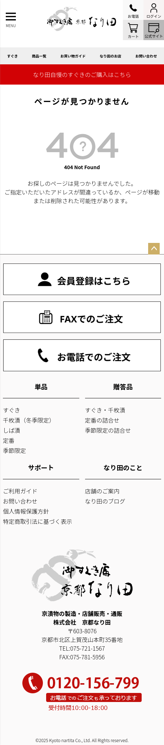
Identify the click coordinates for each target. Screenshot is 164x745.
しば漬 (11, 430)
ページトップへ (154, 248)
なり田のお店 (110, 56)
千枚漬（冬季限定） (29, 420)
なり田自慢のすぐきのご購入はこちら (82, 74)
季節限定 (14, 450)
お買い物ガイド (73, 56)
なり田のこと (122, 467)
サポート (41, 467)
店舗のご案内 (102, 491)
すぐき (12, 56)
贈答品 (123, 386)
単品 (41, 386)
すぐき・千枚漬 (105, 410)
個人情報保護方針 (26, 511)
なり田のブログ (105, 501)
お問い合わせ (146, 56)
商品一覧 (39, 56)
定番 (8, 440)
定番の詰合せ (102, 420)
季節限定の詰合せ (108, 430)
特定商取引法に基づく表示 (37, 521)
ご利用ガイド (20, 491)
